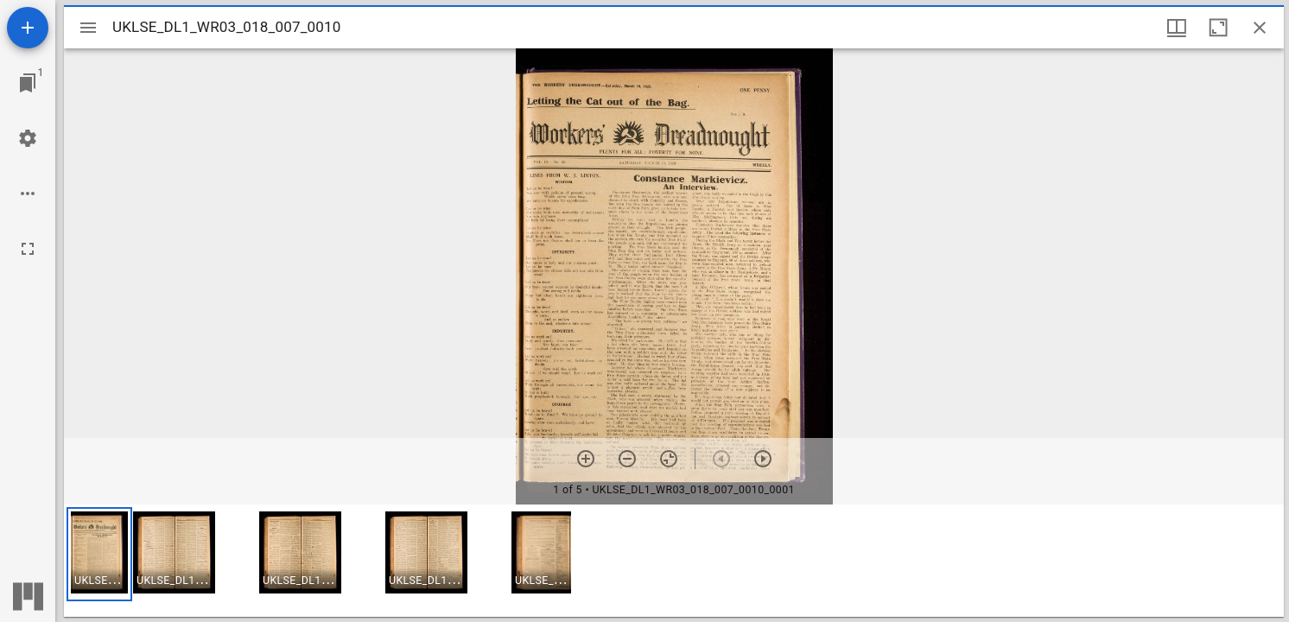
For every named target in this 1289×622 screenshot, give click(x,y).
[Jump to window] (27, 83)
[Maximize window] (1218, 27)
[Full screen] (27, 249)
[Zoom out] (627, 458)
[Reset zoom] (668, 458)
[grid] (674, 561)
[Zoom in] (585, 458)
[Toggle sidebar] (88, 27)
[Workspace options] (27, 193)
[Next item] (763, 458)
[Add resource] (27, 27)
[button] (99, 554)
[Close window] (1259, 27)
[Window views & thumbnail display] (1176, 27)
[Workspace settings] (27, 138)
